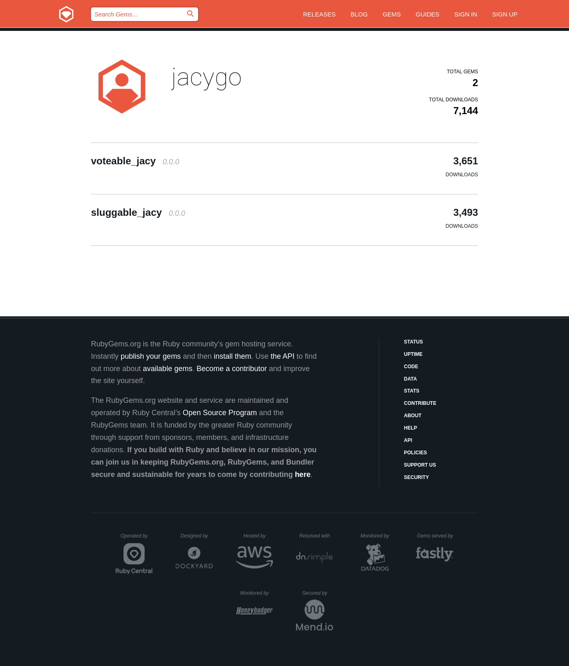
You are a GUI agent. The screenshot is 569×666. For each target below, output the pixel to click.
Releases (319, 14)
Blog (359, 14)
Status (413, 342)
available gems (167, 369)
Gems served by (435, 536)
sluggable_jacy (138, 212)
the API (282, 356)
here (302, 474)
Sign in (465, 14)
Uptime (413, 354)
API (408, 440)
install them (232, 356)
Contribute (420, 403)
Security (416, 477)
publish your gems (151, 356)
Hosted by (258, 536)
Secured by (317, 593)
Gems (391, 14)
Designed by (196, 536)
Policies (415, 453)
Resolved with (316, 536)
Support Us (420, 465)
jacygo (206, 76)
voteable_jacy (135, 160)
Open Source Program (220, 413)
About (413, 415)
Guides (428, 14)
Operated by (137, 538)
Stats (412, 391)
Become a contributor (231, 369)
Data (410, 379)
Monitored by (377, 536)
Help (410, 428)
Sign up (505, 14)
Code (411, 366)
